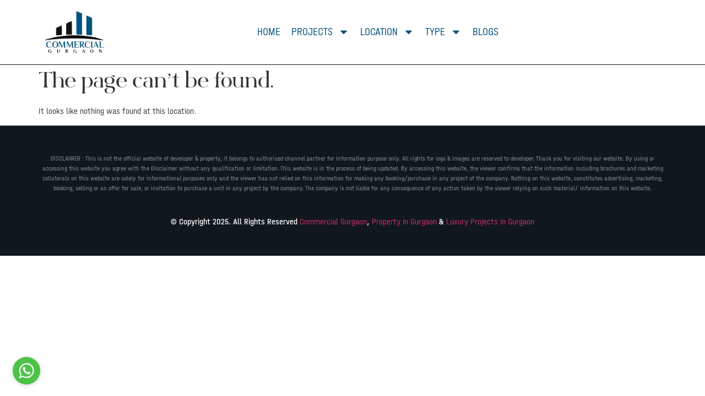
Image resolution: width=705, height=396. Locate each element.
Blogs (485, 31)
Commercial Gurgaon (333, 221)
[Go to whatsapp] (26, 370)
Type (443, 32)
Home (268, 31)
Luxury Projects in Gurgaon (490, 221)
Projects (320, 32)
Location (387, 32)
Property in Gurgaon (404, 221)
